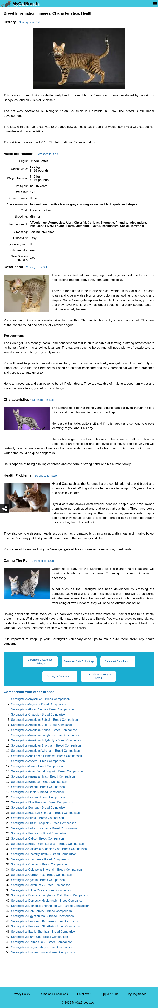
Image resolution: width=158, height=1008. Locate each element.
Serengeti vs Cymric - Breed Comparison (38, 880)
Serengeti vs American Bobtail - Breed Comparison (44, 719)
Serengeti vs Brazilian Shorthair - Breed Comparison (45, 812)
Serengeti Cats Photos (118, 661)
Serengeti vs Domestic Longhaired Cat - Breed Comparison (50, 895)
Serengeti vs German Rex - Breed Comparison (41, 942)
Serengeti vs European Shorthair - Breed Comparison (46, 926)
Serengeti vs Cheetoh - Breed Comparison (39, 864)
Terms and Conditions (53, 994)
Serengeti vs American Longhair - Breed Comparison (45, 735)
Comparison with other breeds (29, 692)
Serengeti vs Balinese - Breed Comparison (39, 781)
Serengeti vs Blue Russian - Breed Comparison (42, 802)
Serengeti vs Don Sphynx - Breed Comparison (41, 911)
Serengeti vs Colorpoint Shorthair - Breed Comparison (46, 869)
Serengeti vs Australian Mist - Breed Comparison (43, 776)
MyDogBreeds (137, 994)
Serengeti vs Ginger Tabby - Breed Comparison (42, 947)
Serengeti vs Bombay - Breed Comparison (39, 807)
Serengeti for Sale (30, 22)
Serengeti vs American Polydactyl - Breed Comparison (46, 740)
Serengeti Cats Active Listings (40, 661)
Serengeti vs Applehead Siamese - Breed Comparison (46, 755)
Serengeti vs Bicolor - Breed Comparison (38, 792)
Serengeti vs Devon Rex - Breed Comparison (40, 885)
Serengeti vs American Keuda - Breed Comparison (44, 730)
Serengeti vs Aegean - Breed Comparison (38, 704)
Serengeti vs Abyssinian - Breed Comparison (40, 699)
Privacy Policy (21, 994)
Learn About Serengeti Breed (98, 676)
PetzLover (83, 994)
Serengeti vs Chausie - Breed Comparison (39, 714)
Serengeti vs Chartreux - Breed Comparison (40, 859)
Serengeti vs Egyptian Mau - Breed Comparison (42, 916)
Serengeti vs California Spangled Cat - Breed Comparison (49, 848)
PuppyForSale (109, 994)
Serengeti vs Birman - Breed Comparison (38, 797)
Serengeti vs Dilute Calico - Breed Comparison (41, 890)
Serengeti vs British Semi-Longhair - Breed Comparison (47, 843)
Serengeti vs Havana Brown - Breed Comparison (43, 952)
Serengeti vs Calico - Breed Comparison (37, 838)
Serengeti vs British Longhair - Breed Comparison (43, 823)
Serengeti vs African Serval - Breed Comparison (42, 709)
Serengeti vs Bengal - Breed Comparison (38, 786)
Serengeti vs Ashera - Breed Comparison (38, 761)
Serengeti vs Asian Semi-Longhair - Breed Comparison (47, 771)
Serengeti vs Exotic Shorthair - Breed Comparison (44, 931)
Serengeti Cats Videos (59, 676)
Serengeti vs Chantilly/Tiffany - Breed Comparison (44, 854)
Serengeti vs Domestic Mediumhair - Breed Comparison (47, 900)
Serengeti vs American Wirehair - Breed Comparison (45, 750)
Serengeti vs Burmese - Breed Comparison (39, 833)
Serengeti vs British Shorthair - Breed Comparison (44, 828)
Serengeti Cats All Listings (79, 661)
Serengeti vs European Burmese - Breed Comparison (46, 921)
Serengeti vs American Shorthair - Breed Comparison (46, 745)
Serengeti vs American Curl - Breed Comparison (42, 724)
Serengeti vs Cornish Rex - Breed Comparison (41, 874)
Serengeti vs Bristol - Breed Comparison (37, 817)
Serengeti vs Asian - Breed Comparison (37, 766)
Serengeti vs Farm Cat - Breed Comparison (39, 936)
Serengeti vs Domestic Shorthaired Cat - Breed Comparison (50, 905)
